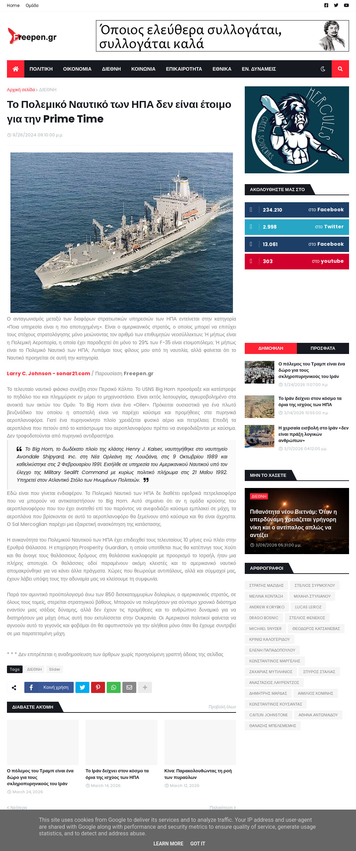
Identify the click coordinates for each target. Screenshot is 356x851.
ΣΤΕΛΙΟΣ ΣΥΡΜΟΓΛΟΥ (314, 585)
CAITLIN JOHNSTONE (268, 715)
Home (13, 5)
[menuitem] (15, 69)
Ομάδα (32, 5)
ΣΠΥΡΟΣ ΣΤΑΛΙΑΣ (319, 672)
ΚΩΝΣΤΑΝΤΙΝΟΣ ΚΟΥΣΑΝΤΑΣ (275, 704)
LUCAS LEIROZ (308, 607)
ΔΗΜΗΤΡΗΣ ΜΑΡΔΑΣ (268, 693)
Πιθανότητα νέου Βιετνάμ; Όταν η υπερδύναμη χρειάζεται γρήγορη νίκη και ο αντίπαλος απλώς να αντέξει (293, 523)
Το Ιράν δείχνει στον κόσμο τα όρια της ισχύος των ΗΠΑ (117, 774)
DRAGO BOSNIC (263, 618)
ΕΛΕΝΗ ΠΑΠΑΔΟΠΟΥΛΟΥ (272, 650)
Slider (54, 669)
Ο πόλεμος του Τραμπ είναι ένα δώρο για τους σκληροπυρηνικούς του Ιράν (40, 777)
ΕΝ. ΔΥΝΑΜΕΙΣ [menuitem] (259, 68)
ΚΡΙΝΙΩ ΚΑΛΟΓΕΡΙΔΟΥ (269, 639)
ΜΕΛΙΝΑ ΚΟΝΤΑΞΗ (266, 596)
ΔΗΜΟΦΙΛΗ (270, 348)
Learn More (168, 843)
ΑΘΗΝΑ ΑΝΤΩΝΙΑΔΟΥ (318, 715)
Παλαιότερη (221, 807)
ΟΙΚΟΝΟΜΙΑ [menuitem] (77, 68)
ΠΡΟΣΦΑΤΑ (323, 348)
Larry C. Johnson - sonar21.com (48, 373)
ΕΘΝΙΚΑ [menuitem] (221, 68)
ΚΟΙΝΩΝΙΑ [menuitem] (143, 68)
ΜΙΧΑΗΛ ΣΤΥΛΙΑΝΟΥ (312, 596)
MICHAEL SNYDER (265, 628)
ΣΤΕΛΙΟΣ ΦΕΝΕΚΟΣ (307, 618)
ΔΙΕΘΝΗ (47, 89)
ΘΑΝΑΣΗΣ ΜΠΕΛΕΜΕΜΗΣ (272, 725)
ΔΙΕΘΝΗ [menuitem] (111, 68)
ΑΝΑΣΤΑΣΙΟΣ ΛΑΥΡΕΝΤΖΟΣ (274, 682)
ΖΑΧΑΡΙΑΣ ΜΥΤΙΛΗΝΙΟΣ (270, 672)
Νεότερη (18, 807)
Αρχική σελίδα (21, 89)
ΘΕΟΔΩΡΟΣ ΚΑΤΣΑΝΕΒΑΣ (316, 628)
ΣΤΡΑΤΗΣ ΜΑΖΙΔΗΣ (266, 585)
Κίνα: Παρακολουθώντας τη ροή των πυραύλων (198, 774)
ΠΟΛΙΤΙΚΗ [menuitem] (41, 68)
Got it (197, 843)
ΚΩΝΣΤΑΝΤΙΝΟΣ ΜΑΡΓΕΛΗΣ (274, 661)
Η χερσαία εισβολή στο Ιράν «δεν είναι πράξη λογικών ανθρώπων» (313, 434)
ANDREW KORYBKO (266, 607)
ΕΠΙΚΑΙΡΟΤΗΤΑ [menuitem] (184, 68)
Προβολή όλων (222, 707)
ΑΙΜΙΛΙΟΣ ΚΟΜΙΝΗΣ (315, 693)
